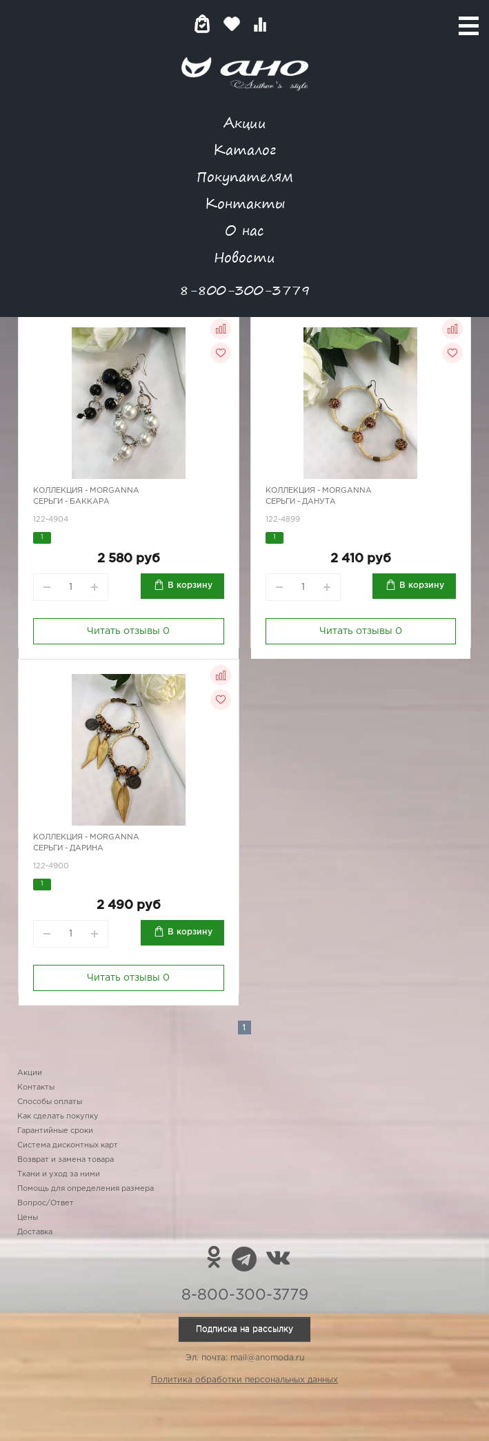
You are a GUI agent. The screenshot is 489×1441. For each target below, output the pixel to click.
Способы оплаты (49, 1101)
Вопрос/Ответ (45, 1203)
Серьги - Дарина (68, 848)
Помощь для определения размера (85, 1188)
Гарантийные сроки (55, 1130)
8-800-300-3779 (244, 289)
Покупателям (245, 176)
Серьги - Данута (301, 501)
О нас (244, 229)
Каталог (244, 149)
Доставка (34, 1232)
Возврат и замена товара (65, 1159)
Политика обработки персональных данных (244, 1380)
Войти (287, 24)
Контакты (245, 203)
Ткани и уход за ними (58, 1174)
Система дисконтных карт (67, 1145)
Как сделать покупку (58, 1116)
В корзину (190, 585)
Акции (244, 122)
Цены (27, 1217)
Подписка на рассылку (244, 1329)
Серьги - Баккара (71, 501)
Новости (244, 256)
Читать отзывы (128, 631)
